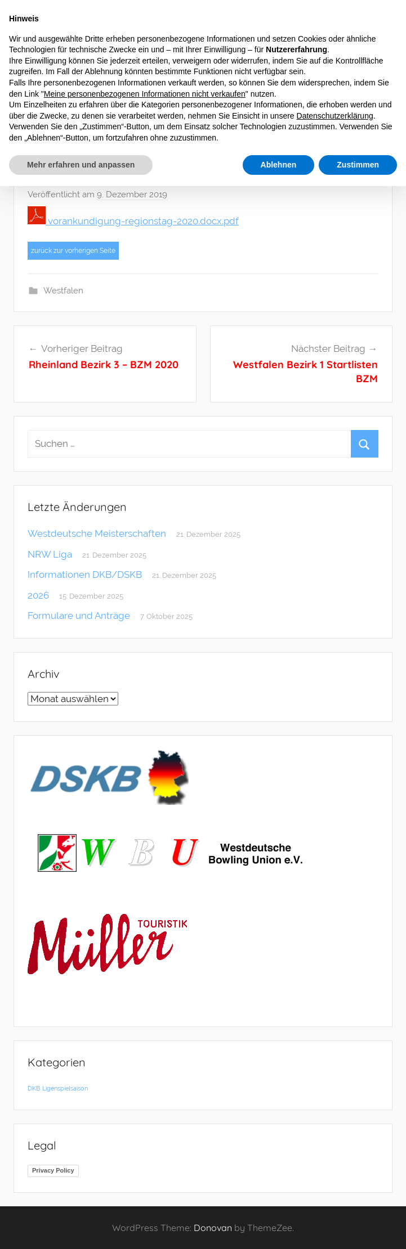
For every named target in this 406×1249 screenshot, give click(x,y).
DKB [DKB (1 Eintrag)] (34, 1088)
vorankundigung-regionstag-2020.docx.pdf (133, 221)
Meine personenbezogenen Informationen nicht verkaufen (145, 93)
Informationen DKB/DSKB (85, 574)
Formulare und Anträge (79, 615)
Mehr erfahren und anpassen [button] (81, 164)
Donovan (213, 1227)
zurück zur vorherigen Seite (73, 251)
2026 (38, 595)
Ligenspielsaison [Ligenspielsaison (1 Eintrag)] (65, 1088)
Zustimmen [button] (358, 164)
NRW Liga (50, 554)
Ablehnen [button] (279, 164)
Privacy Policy (53, 1170)
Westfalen (63, 291)
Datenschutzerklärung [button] (335, 115)
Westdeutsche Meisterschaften (97, 533)
